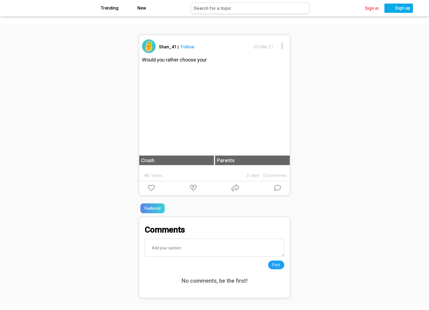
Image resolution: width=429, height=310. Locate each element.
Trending (105, 8)
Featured (152, 208)
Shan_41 (168, 46)
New (137, 8)
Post (276, 265)
